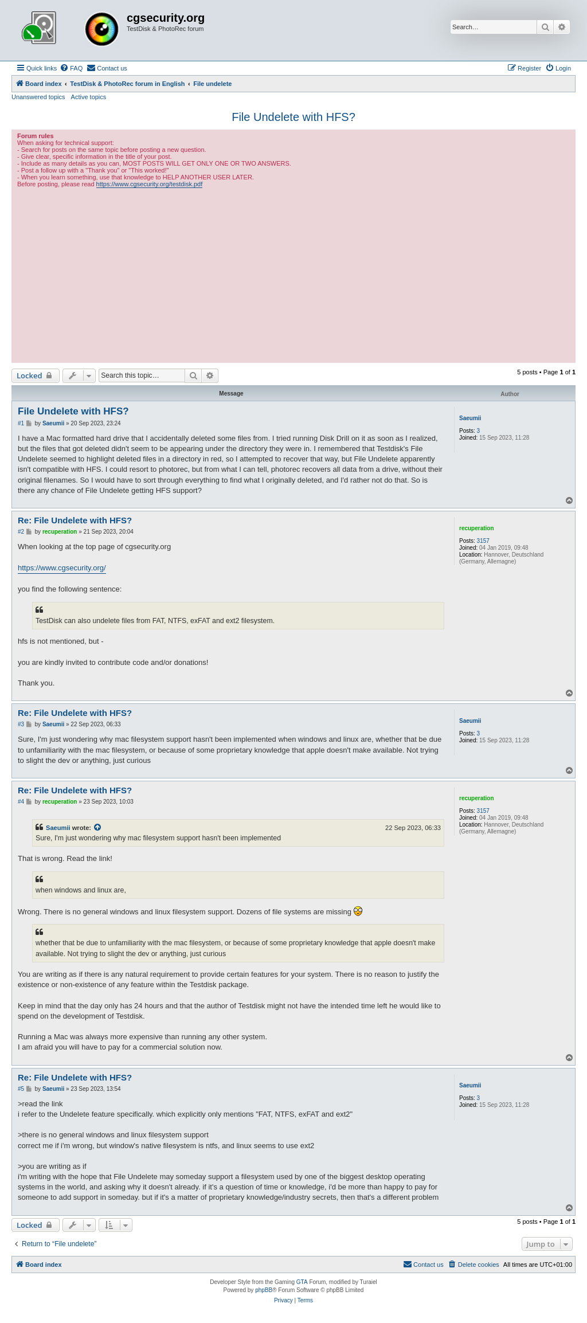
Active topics (89, 96)
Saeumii (470, 418)
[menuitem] (71, 68)
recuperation (476, 528)
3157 (483, 541)
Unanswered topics (38, 96)
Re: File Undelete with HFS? (75, 520)
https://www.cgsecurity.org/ (62, 567)
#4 (21, 802)
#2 (21, 532)
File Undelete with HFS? (293, 117)
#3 (21, 724)
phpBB (263, 1290)
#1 (21, 423)
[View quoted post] (98, 828)
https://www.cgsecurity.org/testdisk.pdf (149, 184)
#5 (21, 1089)
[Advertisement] (293, 274)
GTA (302, 1282)
